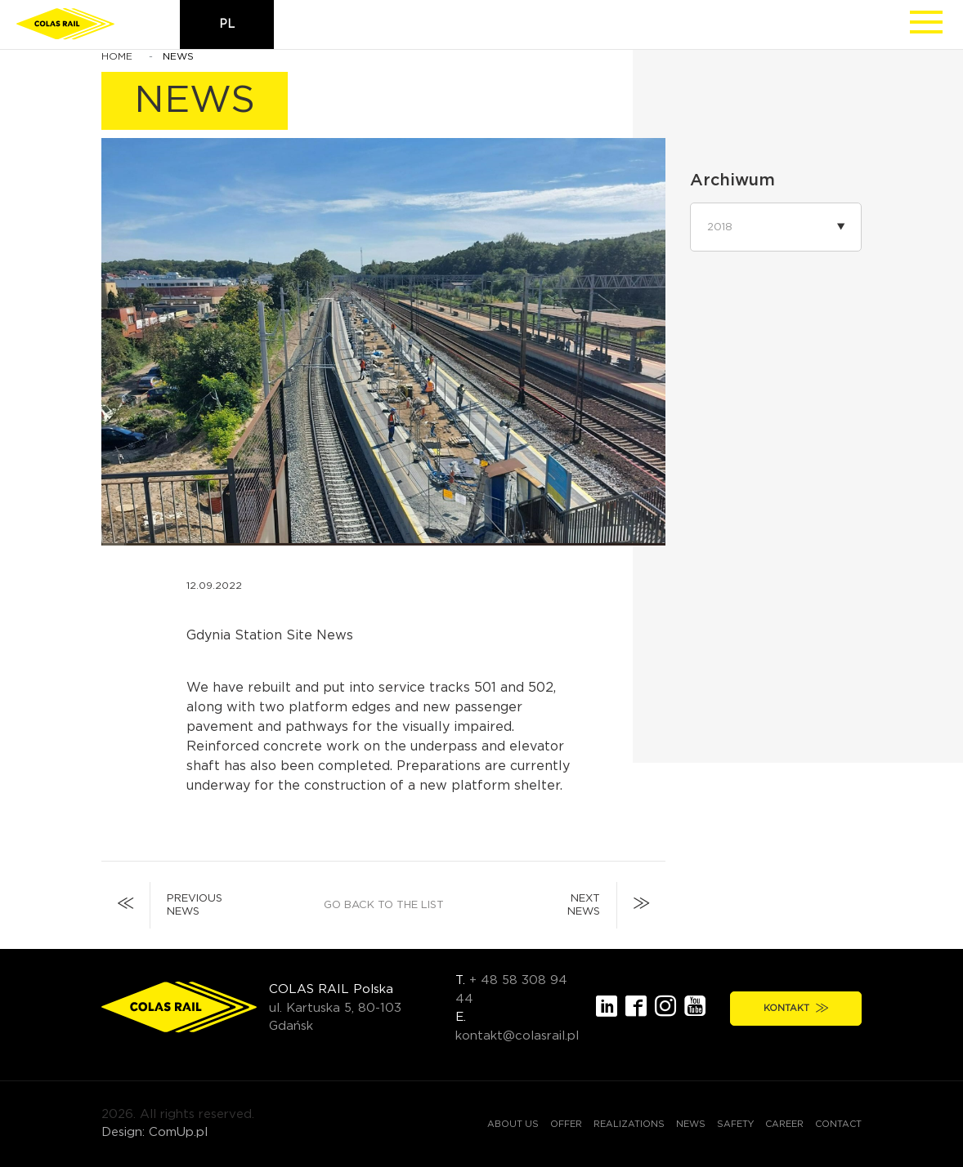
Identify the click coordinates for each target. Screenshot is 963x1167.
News (690, 1124)
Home (116, 56)
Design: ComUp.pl (154, 1132)
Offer (566, 1124)
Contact (838, 1124)
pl (227, 24)
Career (784, 1124)
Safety (735, 1124)
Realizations (629, 1124)
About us (513, 1124)
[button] (776, 227)
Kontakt (796, 1008)
